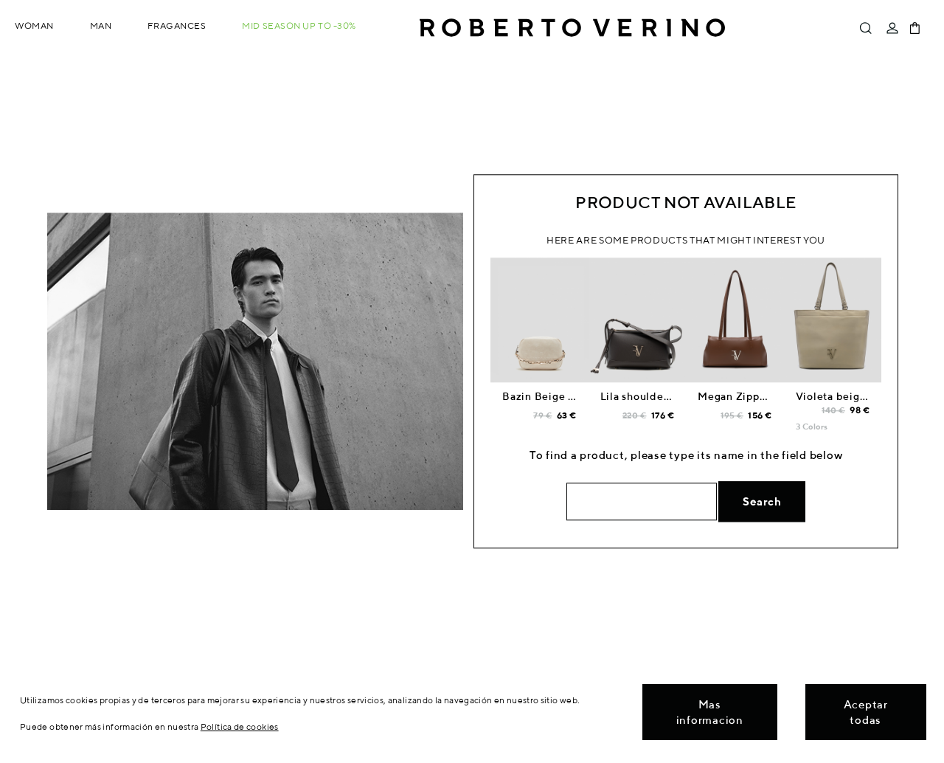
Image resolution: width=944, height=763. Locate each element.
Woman (34, 25)
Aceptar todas (866, 712)
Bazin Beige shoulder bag (569, 397)
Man (101, 25)
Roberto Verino (572, 28)
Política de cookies (240, 726)
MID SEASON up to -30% (299, 25)
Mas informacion (709, 712)
